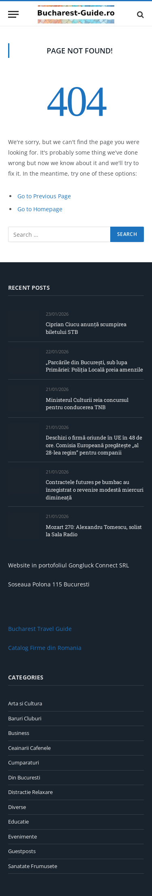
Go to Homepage (39, 209)
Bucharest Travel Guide (40, 629)
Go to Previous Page (44, 196)
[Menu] (13, 14)
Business (18, 733)
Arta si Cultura (25, 703)
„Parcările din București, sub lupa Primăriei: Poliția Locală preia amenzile (94, 366)
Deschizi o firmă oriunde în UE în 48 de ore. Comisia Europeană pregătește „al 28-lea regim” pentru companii (94, 445)
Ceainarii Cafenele (29, 748)
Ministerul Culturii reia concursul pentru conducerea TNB (87, 403)
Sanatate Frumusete (32, 866)
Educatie (18, 821)
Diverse (17, 807)
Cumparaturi (23, 762)
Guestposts (22, 851)
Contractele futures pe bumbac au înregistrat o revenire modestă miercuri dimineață (94, 489)
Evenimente (22, 836)
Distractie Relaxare (30, 792)
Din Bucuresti (24, 777)
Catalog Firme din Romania (44, 648)
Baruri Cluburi (24, 718)
